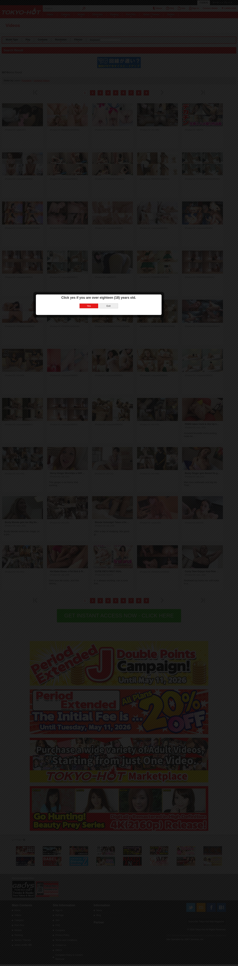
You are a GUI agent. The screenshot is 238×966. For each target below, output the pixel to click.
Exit (129, 484)
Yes (109, 484)
